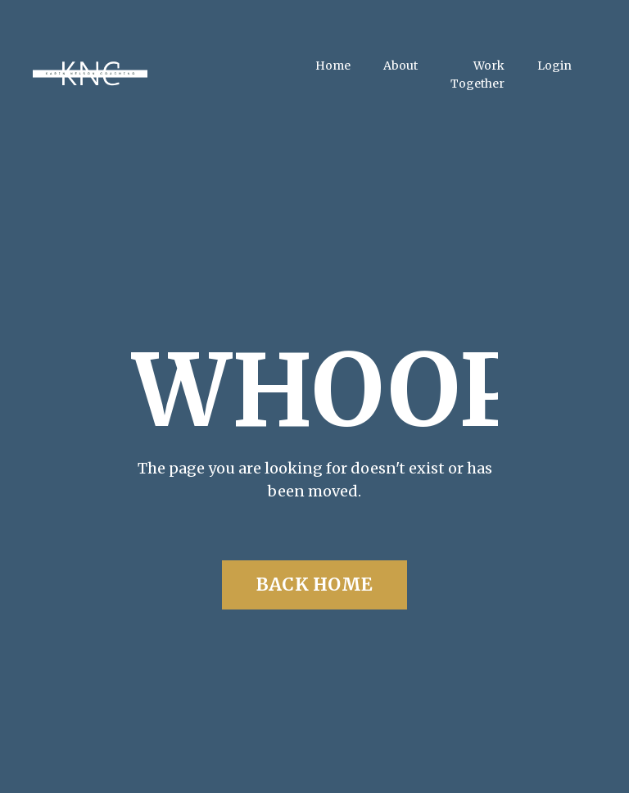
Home (333, 65)
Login (554, 65)
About (400, 65)
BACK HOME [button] (314, 584)
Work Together (477, 74)
